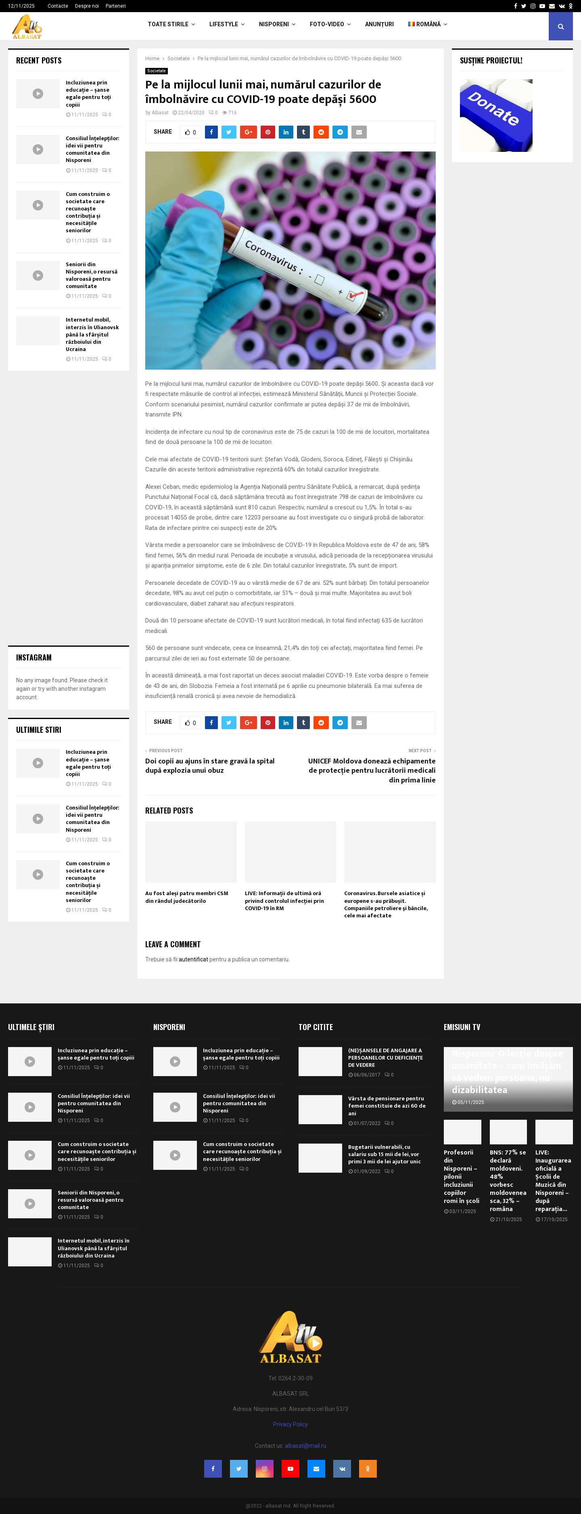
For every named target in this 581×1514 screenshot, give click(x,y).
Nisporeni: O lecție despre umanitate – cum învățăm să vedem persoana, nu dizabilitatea (507, 1072)
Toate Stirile (168, 24)
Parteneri (116, 6)
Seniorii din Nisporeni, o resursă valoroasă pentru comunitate (91, 275)
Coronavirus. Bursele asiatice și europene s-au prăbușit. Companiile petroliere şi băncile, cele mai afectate (385, 904)
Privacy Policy (290, 1424)
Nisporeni (274, 24)
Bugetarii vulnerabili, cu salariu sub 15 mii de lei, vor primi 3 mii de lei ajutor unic (384, 1154)
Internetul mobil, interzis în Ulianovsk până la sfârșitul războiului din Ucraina (92, 334)
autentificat (193, 959)
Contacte (58, 6)
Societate (156, 71)
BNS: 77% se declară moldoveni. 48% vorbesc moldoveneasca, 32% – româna (508, 1181)
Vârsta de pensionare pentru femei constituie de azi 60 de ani (387, 1106)
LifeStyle (223, 24)
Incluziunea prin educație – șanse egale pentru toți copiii (88, 93)
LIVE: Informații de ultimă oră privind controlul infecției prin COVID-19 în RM (284, 901)
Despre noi (87, 6)
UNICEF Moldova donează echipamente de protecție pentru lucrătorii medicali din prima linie (372, 771)
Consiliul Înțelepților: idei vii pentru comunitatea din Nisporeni (92, 149)
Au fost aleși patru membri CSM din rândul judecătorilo (186, 897)
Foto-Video (327, 24)
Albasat (160, 113)
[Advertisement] (68, 508)
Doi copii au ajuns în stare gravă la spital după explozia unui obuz (210, 766)
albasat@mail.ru (305, 1446)
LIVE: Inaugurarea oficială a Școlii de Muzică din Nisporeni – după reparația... (553, 1181)
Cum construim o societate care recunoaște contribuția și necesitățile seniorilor (88, 212)
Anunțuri (379, 24)
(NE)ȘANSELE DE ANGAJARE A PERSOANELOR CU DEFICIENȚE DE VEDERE (385, 1058)
